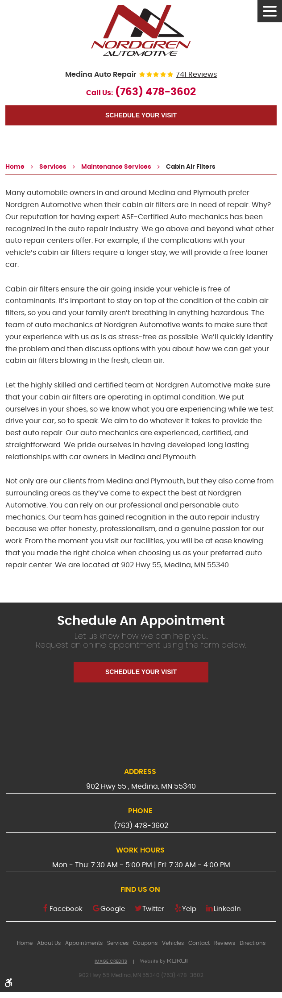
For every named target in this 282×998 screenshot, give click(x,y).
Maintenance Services (116, 167)
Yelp (189, 909)
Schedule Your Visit (141, 115)
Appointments (84, 943)
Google (112, 909)
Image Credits (111, 962)
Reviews (224, 943)
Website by (163, 961)
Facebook (66, 909)
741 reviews (196, 74)
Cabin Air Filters (191, 167)
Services (52, 167)
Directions (252, 943)
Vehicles (173, 943)
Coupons (145, 943)
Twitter (153, 909)
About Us (49, 943)
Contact (199, 943)
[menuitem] (25, 943)
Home (15, 167)
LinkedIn (227, 909)
